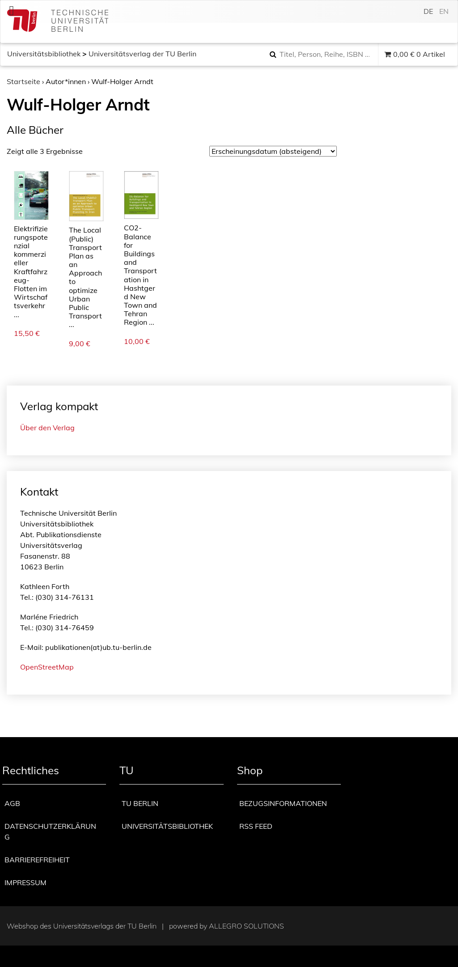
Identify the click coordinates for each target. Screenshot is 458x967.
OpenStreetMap (47, 666)
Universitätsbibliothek (44, 53)
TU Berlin (140, 803)
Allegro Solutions (246, 925)
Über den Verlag (47, 427)
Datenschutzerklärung (50, 831)
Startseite (23, 81)
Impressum (25, 882)
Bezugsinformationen (283, 803)
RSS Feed (255, 826)
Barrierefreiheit (37, 859)
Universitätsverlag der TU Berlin (142, 53)
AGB (12, 803)
